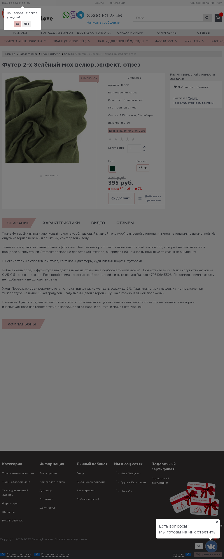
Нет (26, 24)
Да (17, 24)
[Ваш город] (216, 522)
